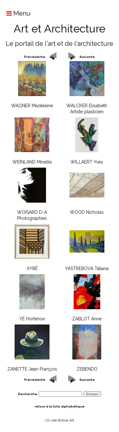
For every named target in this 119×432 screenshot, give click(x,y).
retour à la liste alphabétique (60, 406)
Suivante (87, 57)
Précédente (34, 57)
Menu (15, 13)
